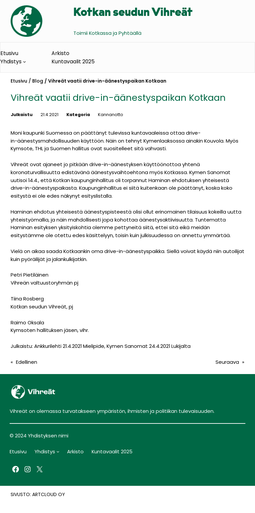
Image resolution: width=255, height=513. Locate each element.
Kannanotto (110, 114)
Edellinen (26, 361)
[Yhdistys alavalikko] (24, 61)
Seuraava (227, 361)
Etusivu (19, 81)
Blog (37, 81)
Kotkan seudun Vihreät (133, 13)
